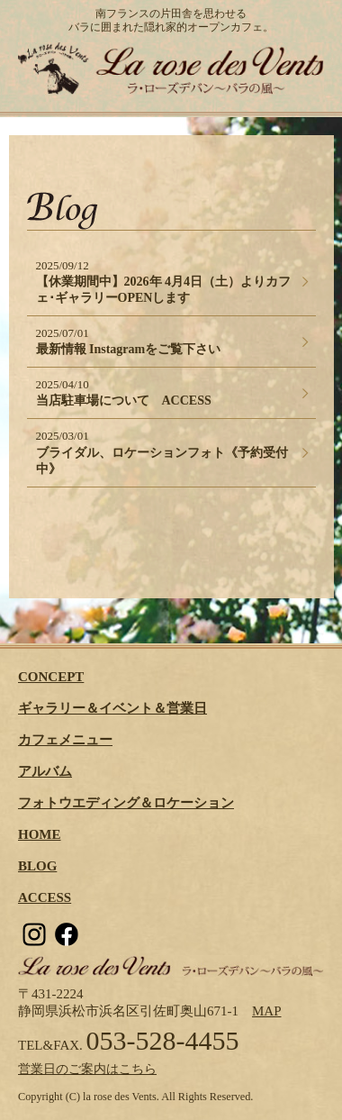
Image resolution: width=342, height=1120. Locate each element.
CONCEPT (51, 676)
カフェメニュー (65, 740)
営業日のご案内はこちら (87, 1068)
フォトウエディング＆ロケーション (126, 803)
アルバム (45, 771)
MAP (267, 1011)
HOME (39, 834)
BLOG (37, 866)
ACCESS (44, 897)
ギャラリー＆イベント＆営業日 (112, 708)
